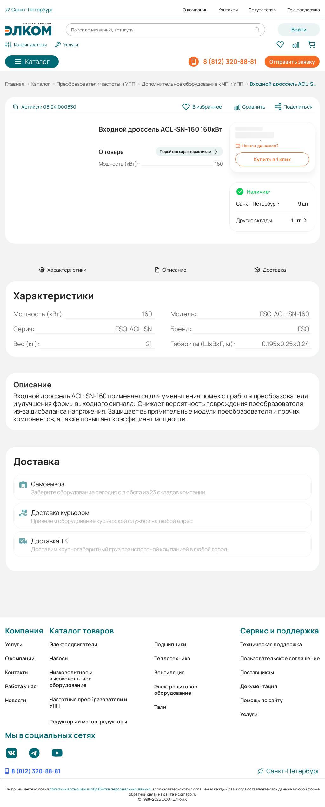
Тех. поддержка (304, 9)
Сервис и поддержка (279, 630)
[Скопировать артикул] (44, 107)
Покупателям (263, 9)
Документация (258, 686)
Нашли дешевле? (256, 145)
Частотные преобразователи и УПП (88, 702)
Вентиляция (169, 672)
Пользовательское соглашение (280, 658)
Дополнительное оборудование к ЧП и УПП (192, 83)
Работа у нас (20, 686)
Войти (299, 29)
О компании (195, 9)
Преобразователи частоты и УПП (95, 83)
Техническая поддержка (271, 644)
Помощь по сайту (261, 700)
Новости (15, 700)
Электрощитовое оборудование (175, 689)
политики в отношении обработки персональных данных (100, 789)
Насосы (59, 658)
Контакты (228, 9)
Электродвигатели (73, 644)
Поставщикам (257, 672)
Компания (24, 630)
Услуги (14, 644)
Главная (14, 83)
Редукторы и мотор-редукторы (88, 721)
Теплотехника (172, 658)
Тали (160, 707)
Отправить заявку (292, 61)
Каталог (40, 83)
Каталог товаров (82, 630)
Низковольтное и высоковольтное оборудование (71, 678)
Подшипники (170, 644)
